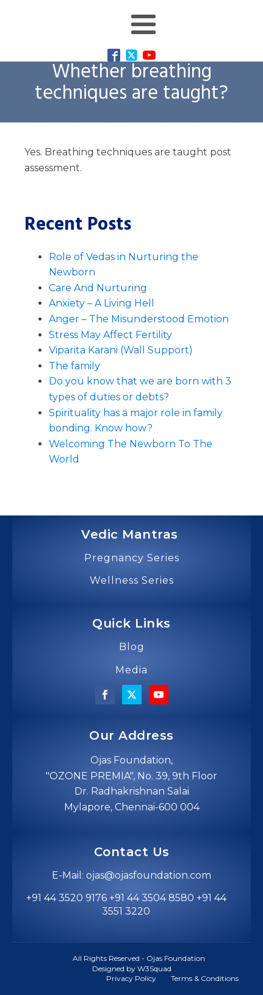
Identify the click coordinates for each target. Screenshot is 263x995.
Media (131, 670)
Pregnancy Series (131, 558)
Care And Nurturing (98, 288)
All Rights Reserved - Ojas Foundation (139, 958)
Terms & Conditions (205, 978)
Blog (132, 647)
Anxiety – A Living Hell (101, 303)
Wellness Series (132, 580)
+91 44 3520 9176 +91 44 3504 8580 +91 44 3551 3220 (126, 904)
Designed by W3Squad (131, 968)
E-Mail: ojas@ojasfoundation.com (131, 875)
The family (74, 366)
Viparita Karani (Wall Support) (121, 350)
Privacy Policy (131, 978)
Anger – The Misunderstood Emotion (139, 319)
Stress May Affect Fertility (110, 335)
